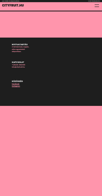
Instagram (16, 86)
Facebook (16, 84)
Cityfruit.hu (13, 5)
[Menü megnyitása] (97, 5)
